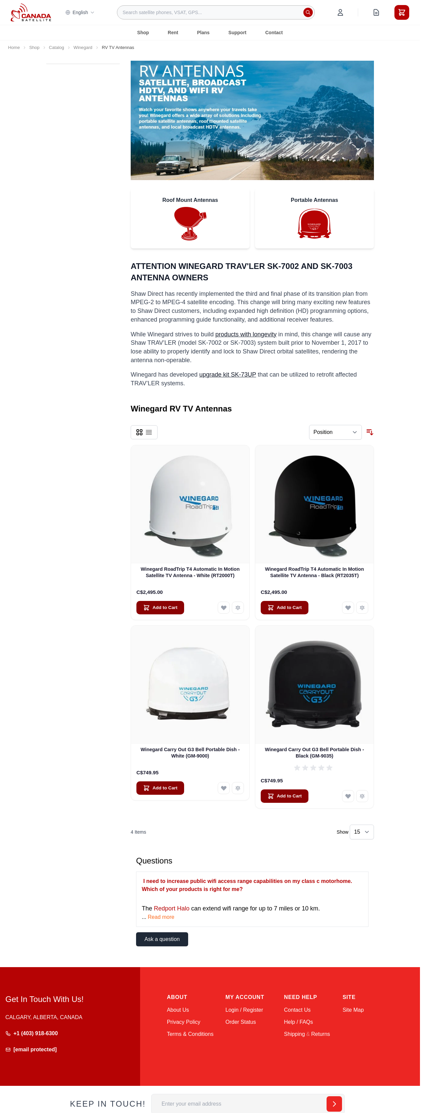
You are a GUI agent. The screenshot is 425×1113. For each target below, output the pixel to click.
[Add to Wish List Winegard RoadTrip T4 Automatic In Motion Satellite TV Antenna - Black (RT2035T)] (348, 608)
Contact (274, 32)
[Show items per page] (362, 832)
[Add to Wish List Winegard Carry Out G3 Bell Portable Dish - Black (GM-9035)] (348, 796)
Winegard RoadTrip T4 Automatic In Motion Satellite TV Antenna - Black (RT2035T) (314, 572)
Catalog (56, 47)
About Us (178, 1010)
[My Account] (340, 12)
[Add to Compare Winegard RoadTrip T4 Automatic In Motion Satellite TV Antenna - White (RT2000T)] (238, 608)
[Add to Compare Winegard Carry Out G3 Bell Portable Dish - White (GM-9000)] (238, 788)
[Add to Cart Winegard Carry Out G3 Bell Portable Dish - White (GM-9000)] (160, 788)
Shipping (294, 1034)
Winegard (83, 47)
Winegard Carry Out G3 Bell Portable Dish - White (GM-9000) (190, 753)
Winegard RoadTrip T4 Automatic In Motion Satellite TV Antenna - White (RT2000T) (190, 572)
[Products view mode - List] (149, 432)
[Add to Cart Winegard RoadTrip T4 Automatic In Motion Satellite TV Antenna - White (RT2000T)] (160, 607)
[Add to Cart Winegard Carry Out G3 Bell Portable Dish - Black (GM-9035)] (284, 796)
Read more (161, 917)
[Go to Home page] (31, 12)
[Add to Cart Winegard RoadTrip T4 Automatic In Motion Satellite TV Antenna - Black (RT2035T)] (284, 607)
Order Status (240, 1022)
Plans (203, 32)
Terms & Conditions (190, 1034)
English (80, 12)
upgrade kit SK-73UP (227, 374)
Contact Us (297, 1010)
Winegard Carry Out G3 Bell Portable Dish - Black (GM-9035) (314, 753)
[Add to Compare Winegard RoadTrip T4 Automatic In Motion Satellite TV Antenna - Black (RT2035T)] (362, 608)
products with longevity (246, 334)
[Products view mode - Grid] (139, 432)
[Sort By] (335, 432)
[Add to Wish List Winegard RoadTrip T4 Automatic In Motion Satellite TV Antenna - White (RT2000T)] (224, 608)
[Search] (308, 12)
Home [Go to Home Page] (14, 47)
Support (237, 32)
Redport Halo (171, 908)
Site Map (353, 1010)
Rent (173, 32)
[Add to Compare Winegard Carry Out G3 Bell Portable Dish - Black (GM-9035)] (362, 796)
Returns (320, 1034)
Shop (143, 32)
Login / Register (244, 1010)
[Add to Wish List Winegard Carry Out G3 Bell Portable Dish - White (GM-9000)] (224, 788)
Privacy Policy (184, 1022)
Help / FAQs (298, 1022)
